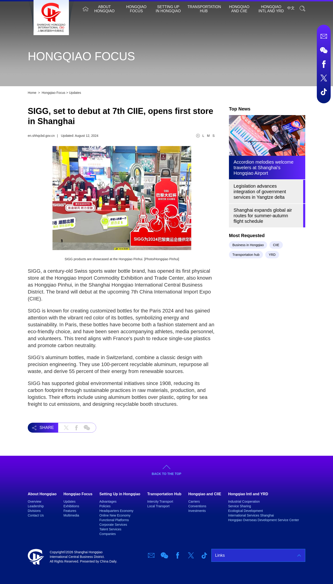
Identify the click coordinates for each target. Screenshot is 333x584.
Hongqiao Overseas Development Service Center (263, 520)
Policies (105, 506)
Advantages (108, 501)
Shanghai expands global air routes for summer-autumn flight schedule (263, 216)
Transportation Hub (204, 9)
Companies (107, 534)
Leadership (36, 506)
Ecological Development (245, 511)
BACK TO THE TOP (166, 474)
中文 (291, 8)
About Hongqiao (104, 9)
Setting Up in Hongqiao (168, 9)
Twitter (324, 78)
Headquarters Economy (116, 511)
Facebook (324, 64)
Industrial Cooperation (244, 501)
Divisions (34, 511)
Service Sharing (239, 506)
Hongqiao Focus (136, 9)
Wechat (324, 50)
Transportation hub (245, 255)
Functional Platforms (114, 520)
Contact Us (36, 515)
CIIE (276, 245)
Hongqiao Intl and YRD (271, 9)
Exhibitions (71, 506)
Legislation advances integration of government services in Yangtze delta (260, 191)
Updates (75, 93)
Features (69, 511)
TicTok (324, 92)
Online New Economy (115, 515)
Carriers (194, 501)
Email (324, 36)
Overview (34, 501)
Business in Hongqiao (248, 245)
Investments (197, 511)
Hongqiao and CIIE (239, 9)
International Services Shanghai (251, 515)
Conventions (197, 506)
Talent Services (110, 529)
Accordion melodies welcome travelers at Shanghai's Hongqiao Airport (263, 167)
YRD (272, 255)
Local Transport (158, 506)
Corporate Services (113, 524)
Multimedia (71, 515)
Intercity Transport (160, 501)
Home (86, 9)
